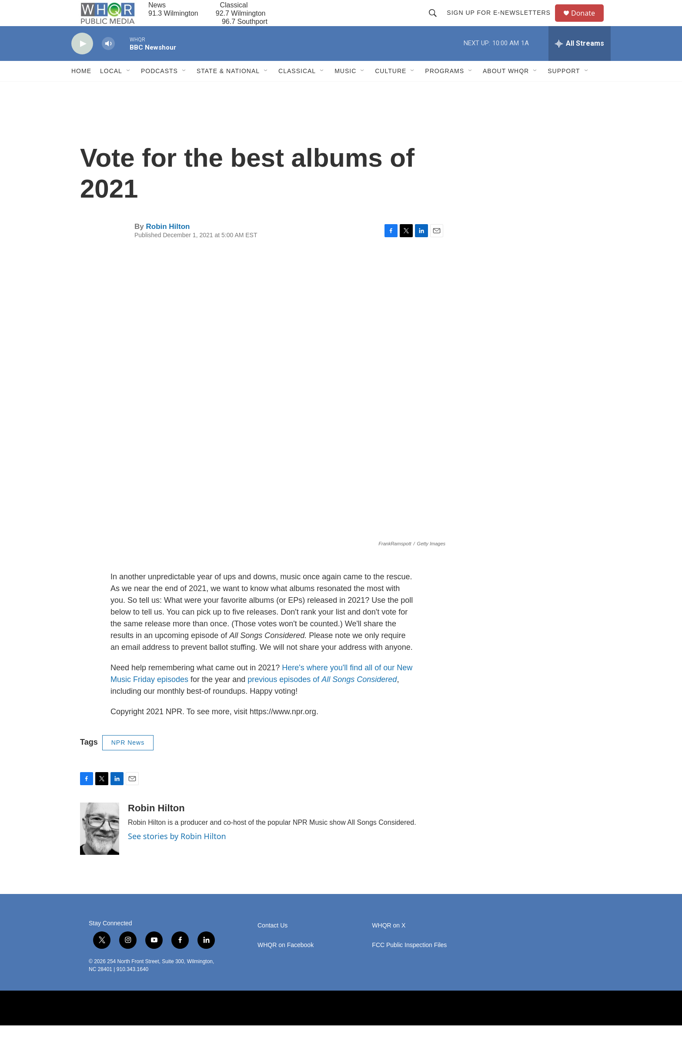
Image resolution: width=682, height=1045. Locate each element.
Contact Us (272, 945)
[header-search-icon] (436, 23)
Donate (588, 22)
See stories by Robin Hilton (177, 855)
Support (564, 90)
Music (345, 90)
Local (111, 90)
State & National (228, 90)
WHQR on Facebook (285, 964)
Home (81, 90)
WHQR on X (388, 945)
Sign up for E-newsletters (503, 22)
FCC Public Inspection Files (409, 964)
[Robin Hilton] (99, 848)
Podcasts (159, 90)
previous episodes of (322, 699)
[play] (82, 63)
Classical (297, 90)
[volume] (108, 63)
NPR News (127, 762)
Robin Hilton (168, 246)
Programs (444, 90)
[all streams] (579, 63)
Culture (390, 90)
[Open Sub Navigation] (128, 90)
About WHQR (506, 90)
